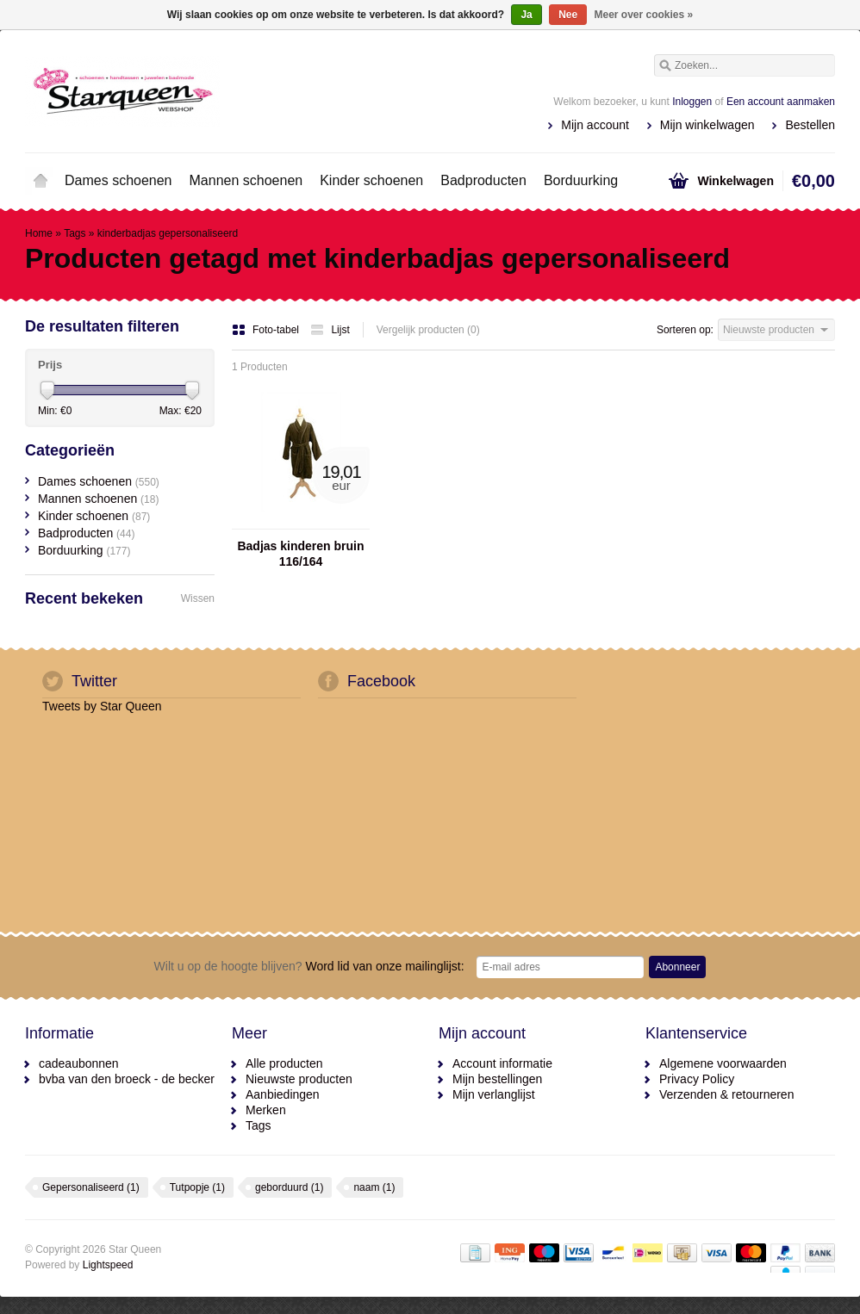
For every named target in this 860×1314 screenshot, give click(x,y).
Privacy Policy (696, 1079)
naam (374, 1187)
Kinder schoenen (371, 180)
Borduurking (581, 180)
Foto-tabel (267, 330)
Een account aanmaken (780, 102)
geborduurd (289, 1187)
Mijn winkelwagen (707, 125)
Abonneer (677, 967)
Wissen (198, 598)
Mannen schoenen (246, 180)
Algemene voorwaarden (723, 1063)
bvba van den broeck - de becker (127, 1079)
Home (40, 181)
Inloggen (692, 102)
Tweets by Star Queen (102, 706)
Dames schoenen (118, 180)
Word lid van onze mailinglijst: (309, 966)
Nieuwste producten (299, 1079)
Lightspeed (108, 1265)
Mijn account (595, 125)
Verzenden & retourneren (726, 1094)
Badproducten (483, 180)
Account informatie (502, 1063)
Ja (526, 15)
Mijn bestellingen (497, 1079)
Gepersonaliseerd (91, 1187)
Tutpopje (197, 1187)
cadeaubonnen (79, 1063)
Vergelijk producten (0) (428, 330)
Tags (74, 233)
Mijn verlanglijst (493, 1094)
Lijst (329, 330)
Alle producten (284, 1063)
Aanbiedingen (283, 1094)
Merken (266, 1110)
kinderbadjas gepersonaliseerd (167, 233)
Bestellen (810, 125)
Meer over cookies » (644, 15)
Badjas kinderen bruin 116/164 (300, 553)
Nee (567, 15)
